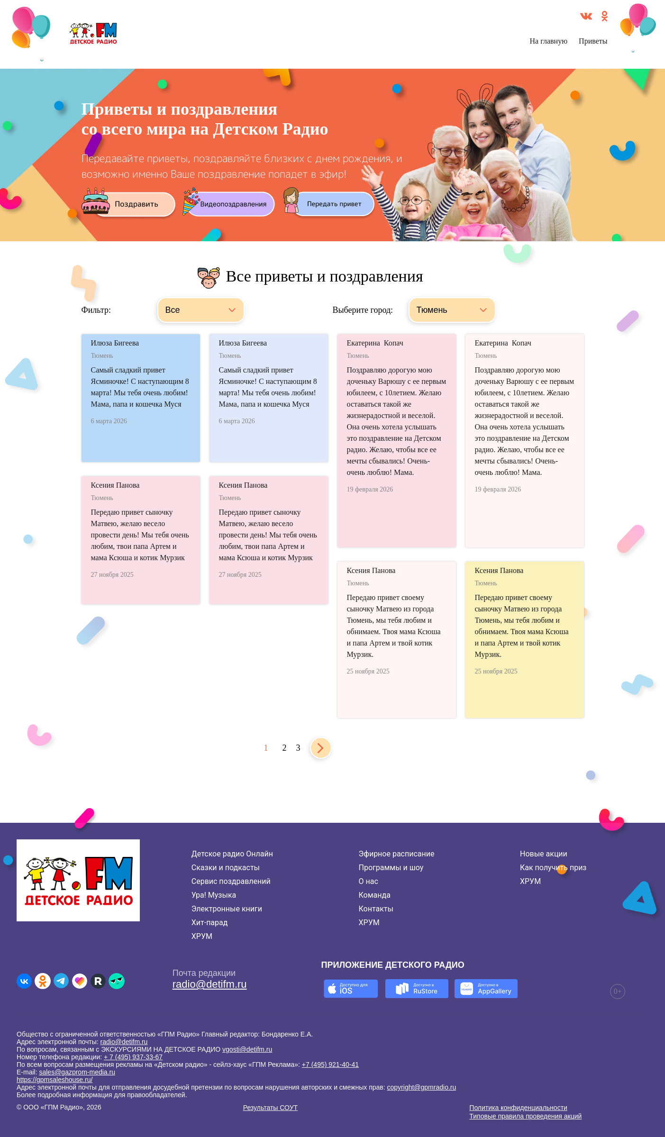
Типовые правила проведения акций (525, 1116)
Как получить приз (553, 867)
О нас (368, 881)
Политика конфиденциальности (518, 1107)
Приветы (593, 41)
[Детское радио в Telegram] (61, 981)
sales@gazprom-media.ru (77, 1072)
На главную (549, 41)
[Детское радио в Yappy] (116, 981)
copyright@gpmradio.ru (421, 1087)
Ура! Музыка (213, 895)
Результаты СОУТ (270, 1107)
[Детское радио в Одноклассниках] (42, 981)
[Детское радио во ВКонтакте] (24, 981)
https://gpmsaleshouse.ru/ (54, 1079)
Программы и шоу (391, 867)
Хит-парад (209, 922)
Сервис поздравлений (231, 881)
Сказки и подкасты (225, 867)
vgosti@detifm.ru (247, 1049)
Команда (375, 895)
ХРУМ (201, 936)
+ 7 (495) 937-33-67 (133, 1057)
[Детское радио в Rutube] (98, 981)
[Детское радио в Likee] (79, 981)
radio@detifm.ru (210, 984)
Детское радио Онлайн (232, 853)
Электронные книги (226, 908)
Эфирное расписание (397, 853)
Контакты (376, 908)
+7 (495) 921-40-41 (330, 1064)
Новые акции (543, 853)
